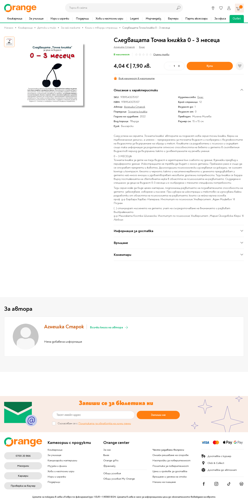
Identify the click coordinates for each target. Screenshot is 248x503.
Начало (8, 27)
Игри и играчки (59, 18)
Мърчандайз (153, 18)
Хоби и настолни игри (109, 18)
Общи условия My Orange (119, 478)
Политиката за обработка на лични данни (104, 423)
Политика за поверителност (170, 466)
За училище (36, 18)
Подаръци (82, 18)
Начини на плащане (164, 482)
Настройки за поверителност (171, 460)
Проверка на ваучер (23, 485)
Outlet (237, 18)
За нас (107, 449)
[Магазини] (213, 8)
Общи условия (112, 473)
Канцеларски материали (62, 460)
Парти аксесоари (196, 18)
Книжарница (14, 18)
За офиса (220, 18)
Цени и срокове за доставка (169, 471)
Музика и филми (57, 466)
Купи (210, 66)
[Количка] (239, 8)
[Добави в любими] (240, 66)
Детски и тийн (46, 27)
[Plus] (179, 66)
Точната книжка (137, 111)
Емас (142, 47)
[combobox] (118, 7)
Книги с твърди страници (101, 27)
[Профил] (229, 8)
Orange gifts (110, 460)
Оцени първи (161, 54)
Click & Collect (212, 463)
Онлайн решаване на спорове (170, 455)
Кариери (23, 476)
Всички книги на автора (109, 327)
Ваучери (173, 18)
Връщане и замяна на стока (169, 476)
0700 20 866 (23, 456)
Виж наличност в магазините (134, 78)
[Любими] (221, 8)
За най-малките (70, 27)
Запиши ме (158, 415)
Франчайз (109, 466)
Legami (134, 18)
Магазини (23, 466)
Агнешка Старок (124, 47)
